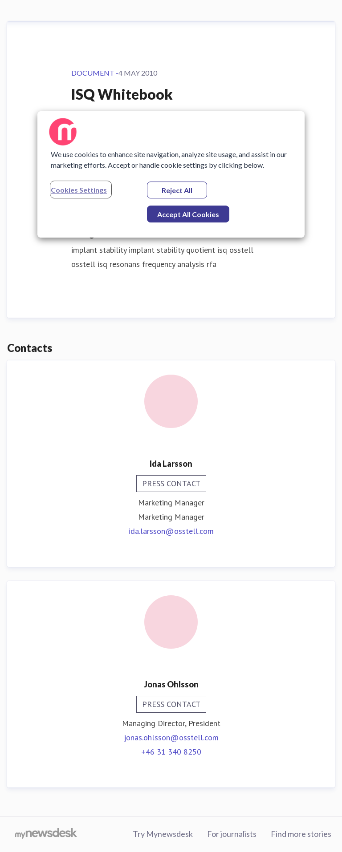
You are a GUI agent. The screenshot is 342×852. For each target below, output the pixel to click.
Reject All (177, 190)
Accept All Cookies (188, 214)
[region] (171, 174)
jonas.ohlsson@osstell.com (171, 737)
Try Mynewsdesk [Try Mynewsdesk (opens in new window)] (163, 834)
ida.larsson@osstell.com (171, 531)
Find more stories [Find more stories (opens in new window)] (301, 834)
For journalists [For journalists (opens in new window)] (231, 834)
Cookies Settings (79, 190)
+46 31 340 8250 (171, 752)
